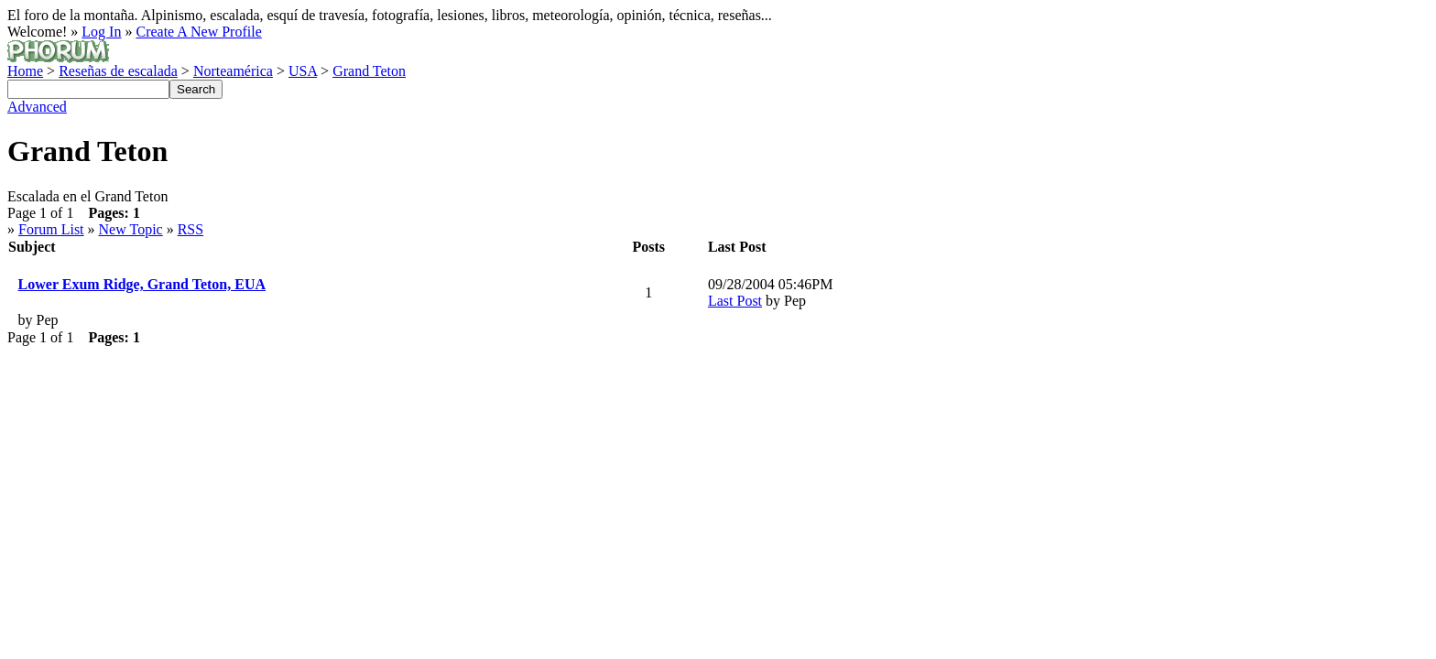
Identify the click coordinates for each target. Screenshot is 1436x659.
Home (25, 71)
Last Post (735, 300)
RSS (190, 229)
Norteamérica (233, 71)
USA (302, 71)
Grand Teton (369, 71)
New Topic (131, 229)
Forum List (51, 229)
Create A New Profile (198, 31)
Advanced (37, 106)
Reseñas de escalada (118, 71)
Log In (101, 31)
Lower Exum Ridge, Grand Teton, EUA (142, 284)
